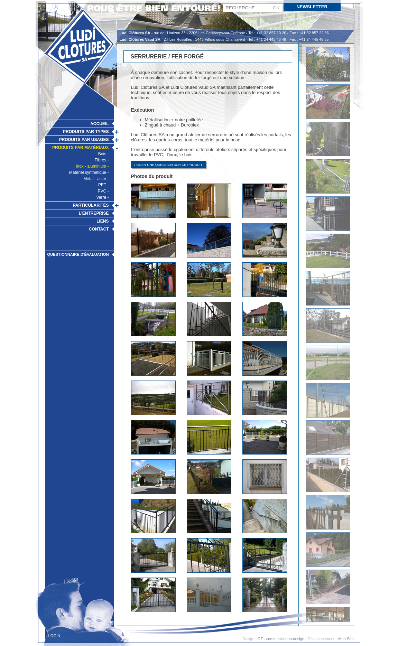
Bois (102, 153)
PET (102, 184)
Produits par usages (84, 139)
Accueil (99, 123)
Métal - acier (94, 178)
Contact (99, 229)
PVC (102, 191)
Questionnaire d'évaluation (78, 254)
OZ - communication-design (281, 639)
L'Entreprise (94, 213)
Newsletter (311, 6)
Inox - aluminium (91, 166)
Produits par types (86, 131)
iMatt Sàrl (345, 639)
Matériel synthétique (87, 172)
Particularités (91, 205)
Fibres (100, 160)
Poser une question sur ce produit (169, 165)
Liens (102, 221)
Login (54, 636)
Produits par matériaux (80, 147)
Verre (101, 197)
